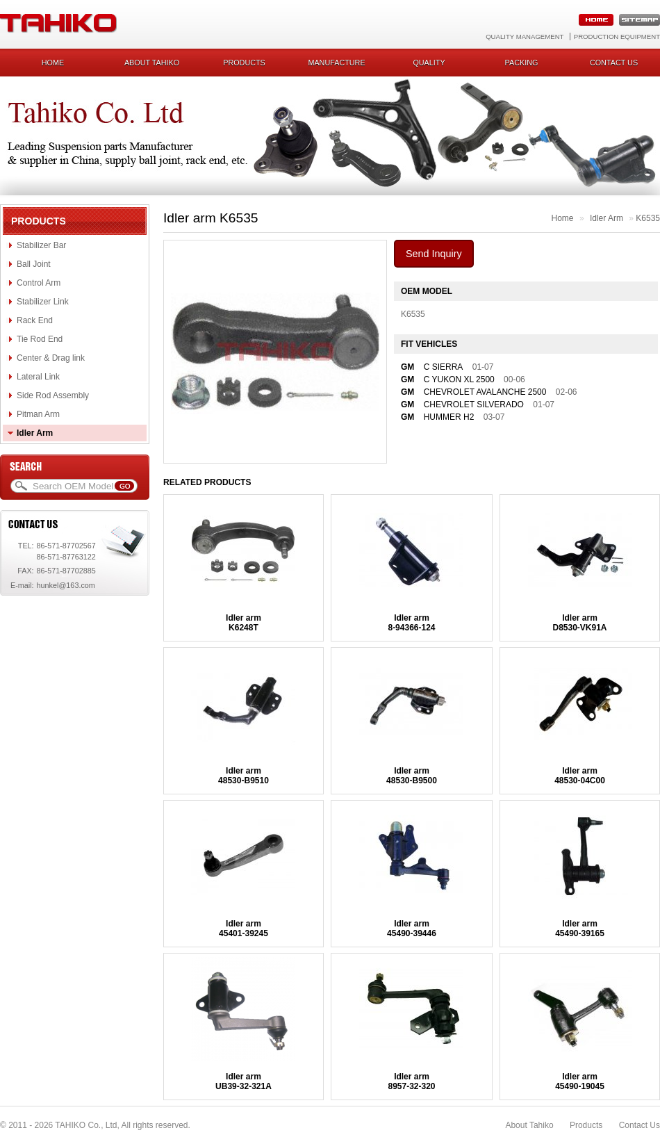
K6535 (648, 218)
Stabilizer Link (43, 302)
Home (53, 62)
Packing (521, 62)
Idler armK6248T (243, 622)
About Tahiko (151, 62)
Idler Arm (35, 433)
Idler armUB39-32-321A (243, 1081)
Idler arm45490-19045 (579, 1081)
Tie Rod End (40, 339)
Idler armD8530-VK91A (579, 622)
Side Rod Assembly (53, 395)
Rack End (35, 320)
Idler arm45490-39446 (411, 928)
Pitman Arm (38, 414)
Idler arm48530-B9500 (411, 775)
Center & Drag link (51, 358)
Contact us (614, 62)
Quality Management (524, 36)
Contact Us (639, 1125)
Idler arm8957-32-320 (411, 1081)
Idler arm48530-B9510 (243, 775)
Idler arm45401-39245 (243, 928)
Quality (429, 62)
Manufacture (336, 62)
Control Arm (38, 283)
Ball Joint (34, 264)
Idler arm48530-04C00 (579, 775)
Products (244, 62)
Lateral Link (38, 377)
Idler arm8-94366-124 (411, 622)
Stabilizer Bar (41, 245)
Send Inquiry (434, 253)
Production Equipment (617, 36)
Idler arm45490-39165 (579, 928)
